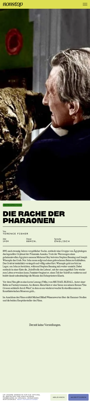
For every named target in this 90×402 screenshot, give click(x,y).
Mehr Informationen (27, 399)
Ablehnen (59, 397)
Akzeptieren (78, 397)
